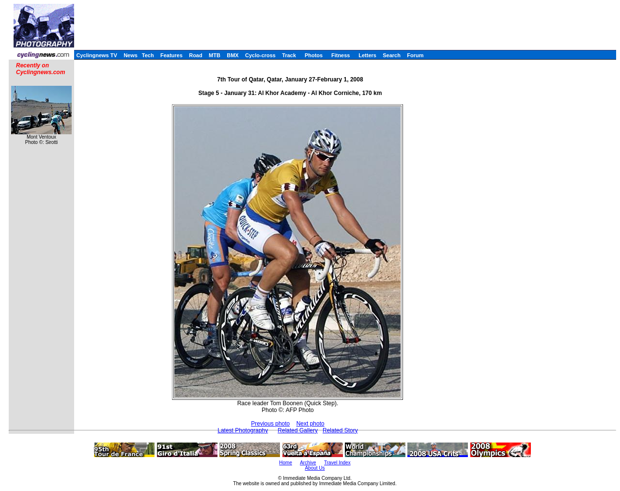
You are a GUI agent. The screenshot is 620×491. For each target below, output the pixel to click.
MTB (214, 55)
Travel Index (337, 462)
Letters (367, 55)
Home (285, 462)
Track (289, 55)
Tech (148, 55)
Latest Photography (242, 430)
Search (392, 55)
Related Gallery (298, 430)
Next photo (310, 423)
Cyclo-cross (260, 55)
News (131, 55)
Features (171, 55)
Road (195, 55)
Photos (314, 55)
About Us (315, 468)
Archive (308, 462)
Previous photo (270, 423)
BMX (232, 55)
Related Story (340, 430)
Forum (415, 55)
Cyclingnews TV (96, 55)
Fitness (340, 55)
